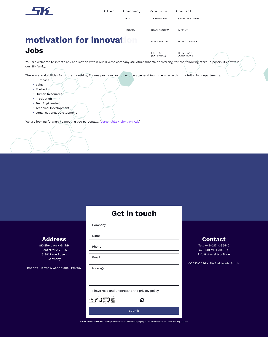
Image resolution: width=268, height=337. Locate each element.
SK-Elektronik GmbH (100, 322)
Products (158, 11)
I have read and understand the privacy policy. (125, 290)
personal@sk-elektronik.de (119, 121)
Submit (134, 310)
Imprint (32, 268)
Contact (184, 11)
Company (132, 11)
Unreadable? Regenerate (142, 300)
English (10, 2)
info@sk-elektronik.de (214, 254)
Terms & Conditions (54, 268)
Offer (109, 11)
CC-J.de (183, 322)
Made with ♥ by (174, 322)
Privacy (76, 268)
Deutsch (3, 2)
